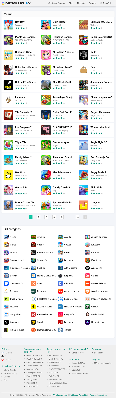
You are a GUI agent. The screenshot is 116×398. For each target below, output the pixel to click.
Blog (71, 3)
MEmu (16, 3)
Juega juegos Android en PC (83, 373)
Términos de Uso (60, 395)
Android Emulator (78, 367)
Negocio (81, 3)
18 (77, 217)
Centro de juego (78, 353)
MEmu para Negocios (102, 363)
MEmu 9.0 (76, 370)
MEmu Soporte (10, 370)
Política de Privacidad (78, 395)
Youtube (7, 360)
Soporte (92, 3)
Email (6, 380)
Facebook (8, 353)
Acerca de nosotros (98, 395)
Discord (7, 377)
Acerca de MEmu (78, 363)
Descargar (98, 353)
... (70, 217)
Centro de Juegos (56, 3)
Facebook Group (10, 373)
